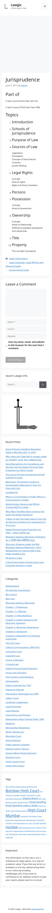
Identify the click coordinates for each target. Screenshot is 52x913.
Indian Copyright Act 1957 (18, 685)
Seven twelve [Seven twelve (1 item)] (23, 834)
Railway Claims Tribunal (17, 748)
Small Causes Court (15, 761)
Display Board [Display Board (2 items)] (30, 798)
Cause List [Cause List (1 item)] (9, 795)
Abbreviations (12, 586)
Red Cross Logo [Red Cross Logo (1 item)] (41, 831)
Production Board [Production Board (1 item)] (18, 831)
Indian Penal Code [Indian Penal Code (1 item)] (19, 820)
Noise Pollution (13, 740)
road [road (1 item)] (7, 834)
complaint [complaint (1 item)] (23, 795)
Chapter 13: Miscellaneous (19, 615)
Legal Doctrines (13, 706)
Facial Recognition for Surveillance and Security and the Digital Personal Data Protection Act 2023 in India (25, 467)
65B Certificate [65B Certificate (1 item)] (10, 787)
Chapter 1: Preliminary (17, 607)
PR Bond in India (14, 558)
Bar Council (11, 594)
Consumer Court (14, 651)
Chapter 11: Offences (16, 611)
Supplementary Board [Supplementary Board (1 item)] (34, 834)
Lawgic (16, 5)
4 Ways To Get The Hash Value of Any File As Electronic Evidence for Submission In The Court (26, 522)
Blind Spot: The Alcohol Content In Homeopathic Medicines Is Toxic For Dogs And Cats (23, 485)
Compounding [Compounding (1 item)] (31, 795)
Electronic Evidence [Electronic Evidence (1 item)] (12, 802)
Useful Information (18, 258)
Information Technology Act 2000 (22, 693)
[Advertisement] (26, 43)
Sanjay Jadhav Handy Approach (21, 753)
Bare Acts (10, 598)
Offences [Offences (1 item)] (38, 828)
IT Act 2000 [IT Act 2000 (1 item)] (35, 823)
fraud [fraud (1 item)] (12, 811)
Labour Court (12, 698)
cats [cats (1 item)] (41, 791)
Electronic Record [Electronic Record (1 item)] (23, 802)
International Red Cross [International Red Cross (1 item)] (20, 823)
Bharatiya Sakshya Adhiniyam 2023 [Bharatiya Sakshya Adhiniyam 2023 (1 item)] (26, 787)
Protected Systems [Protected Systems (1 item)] (30, 831)
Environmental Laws (19, 270)
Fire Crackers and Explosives (20, 677)
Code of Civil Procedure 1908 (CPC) (23, 647)
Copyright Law (13, 655)
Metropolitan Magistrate (18, 727)
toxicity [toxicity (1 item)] (43, 834)
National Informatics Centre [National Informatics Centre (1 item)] (26, 828)
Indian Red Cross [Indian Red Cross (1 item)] (31, 820)
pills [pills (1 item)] (11, 831)
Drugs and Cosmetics (16, 672)
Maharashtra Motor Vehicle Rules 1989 (25, 719)
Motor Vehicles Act (15, 731)
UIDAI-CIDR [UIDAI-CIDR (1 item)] (9, 837)
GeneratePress (37, 909)
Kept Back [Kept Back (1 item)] (43, 823)
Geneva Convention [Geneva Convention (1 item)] (21, 811)
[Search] (42, 384)
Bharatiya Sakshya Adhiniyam (20, 602)
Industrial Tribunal (15, 689)
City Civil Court (13, 643)
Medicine (10, 723)
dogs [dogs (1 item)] (40, 799)
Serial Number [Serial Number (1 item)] (13, 834)
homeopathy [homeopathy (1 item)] (24, 816)
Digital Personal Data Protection (21, 668)
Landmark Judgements (17, 702)
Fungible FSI (12, 492)
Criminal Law (12, 664)
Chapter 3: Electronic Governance (22, 627)
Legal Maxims (12, 710)
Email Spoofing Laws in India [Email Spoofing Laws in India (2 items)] (21, 805)
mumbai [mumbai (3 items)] (12, 827)
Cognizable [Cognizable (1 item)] (15, 795)
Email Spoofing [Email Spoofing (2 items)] (37, 802)
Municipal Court (13, 736)
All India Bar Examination (18, 590)
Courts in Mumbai (14, 660)
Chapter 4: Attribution (16, 631)
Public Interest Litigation (18, 744)
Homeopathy (12, 681)
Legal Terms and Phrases (18, 715)
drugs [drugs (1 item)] (44, 799)
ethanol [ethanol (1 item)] (40, 806)
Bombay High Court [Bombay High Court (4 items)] (22, 790)
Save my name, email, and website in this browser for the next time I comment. (26, 345)
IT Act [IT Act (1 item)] (30, 823)
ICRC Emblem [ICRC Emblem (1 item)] (33, 816)
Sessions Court (13, 757)
